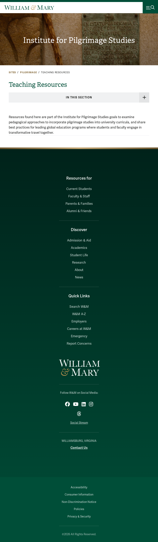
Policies (79, 509)
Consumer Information (79, 494)
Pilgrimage (28, 72)
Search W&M (79, 307)
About (79, 270)
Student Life (79, 255)
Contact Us (79, 448)
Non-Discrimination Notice (79, 502)
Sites (12, 72)
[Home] (29, 7)
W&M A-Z (79, 314)
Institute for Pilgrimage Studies (79, 40)
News (79, 277)
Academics (79, 248)
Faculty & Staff (79, 196)
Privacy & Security (79, 516)
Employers (79, 321)
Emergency (79, 336)
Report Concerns (79, 344)
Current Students (79, 189)
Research (79, 263)
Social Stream (79, 422)
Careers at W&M (79, 329)
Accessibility (79, 487)
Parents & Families (79, 204)
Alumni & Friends (79, 211)
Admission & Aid (79, 240)
